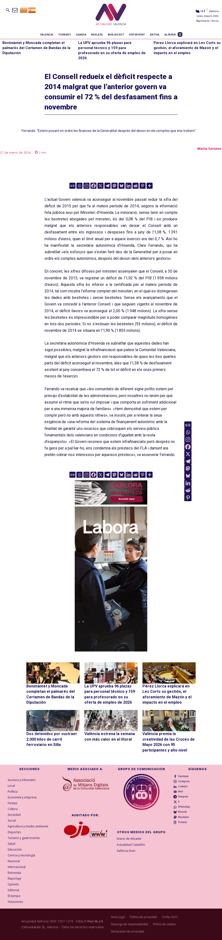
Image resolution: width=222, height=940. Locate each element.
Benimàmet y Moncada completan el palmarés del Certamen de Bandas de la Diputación (36, 48)
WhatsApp (184, 806)
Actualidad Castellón (131, 845)
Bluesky (182, 811)
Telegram (183, 796)
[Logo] (111, 15)
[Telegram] (107, 186)
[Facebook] (93, 186)
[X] (100, 186)
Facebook (183, 776)
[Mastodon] (114, 186)
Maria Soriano (209, 148)
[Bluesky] (121, 186)
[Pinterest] (143, 186)
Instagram (184, 781)
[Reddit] (136, 186)
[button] (7, 10)
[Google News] (72, 186)
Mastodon (183, 817)
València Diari (126, 851)
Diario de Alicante (129, 839)
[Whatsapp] (79, 186)
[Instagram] (86, 186)
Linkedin (183, 786)
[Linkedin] (129, 186)
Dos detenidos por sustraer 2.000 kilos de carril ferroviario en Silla (51, 739)
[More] (150, 186)
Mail (180, 791)
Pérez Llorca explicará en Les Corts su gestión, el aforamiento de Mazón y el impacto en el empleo (187, 48)
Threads (182, 822)
